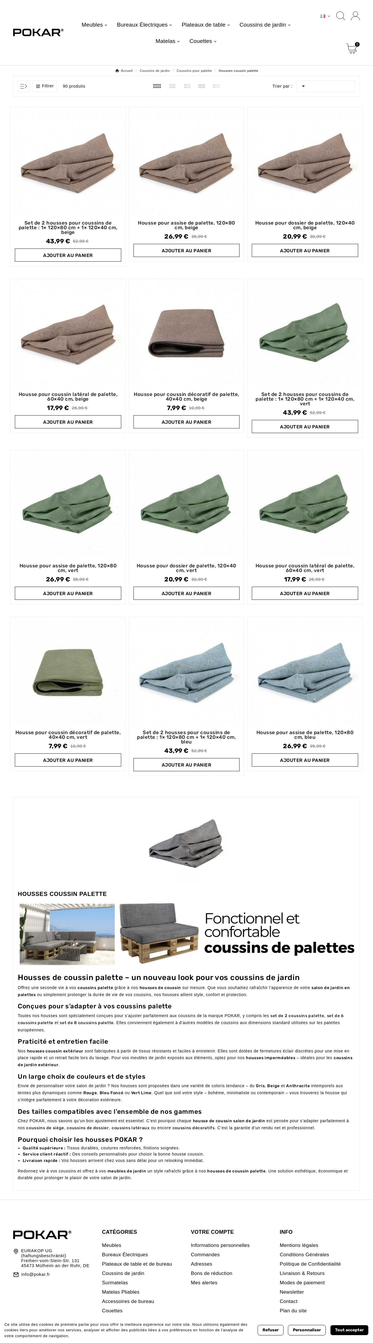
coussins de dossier (88, 1127)
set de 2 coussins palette (297, 1015)
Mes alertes (204, 1282)
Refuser (271, 1330)
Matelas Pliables (121, 1292)
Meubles (111, 1245)
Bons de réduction (211, 1273)
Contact (289, 1301)
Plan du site (293, 1311)
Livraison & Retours (302, 1273)
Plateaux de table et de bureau (137, 1264)
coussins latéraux (131, 1127)
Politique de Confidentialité (310, 1264)
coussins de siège (45, 1127)
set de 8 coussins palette (87, 1022)
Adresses (201, 1264)
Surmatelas (115, 1282)
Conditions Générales (304, 1254)
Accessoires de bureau (128, 1301)
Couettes (112, 1311)
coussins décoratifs (194, 1127)
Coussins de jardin (123, 1273)
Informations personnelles (220, 1245)
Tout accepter (349, 1330)
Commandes (205, 1254)
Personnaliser (307, 1330)
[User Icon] (355, 15)
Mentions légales (299, 1245)
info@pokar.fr (35, 1274)
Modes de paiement (302, 1282)
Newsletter (292, 1292)
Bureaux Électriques (125, 1254)
